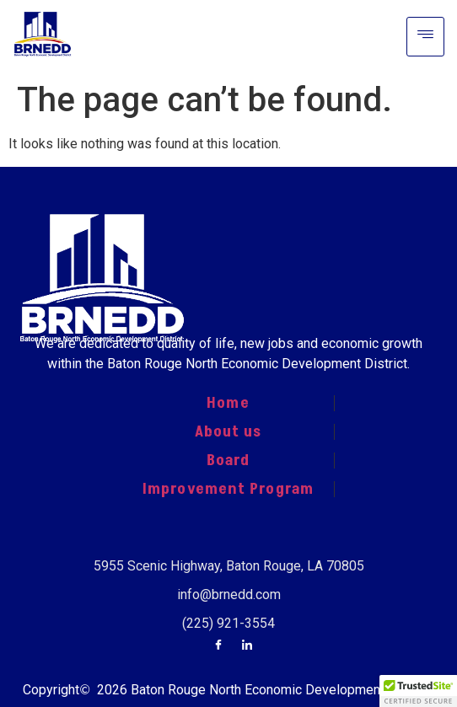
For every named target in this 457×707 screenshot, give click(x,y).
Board (228, 460)
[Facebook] (218, 646)
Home (228, 403)
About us (228, 431)
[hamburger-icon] (425, 36)
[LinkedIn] (247, 646)
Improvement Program (228, 489)
